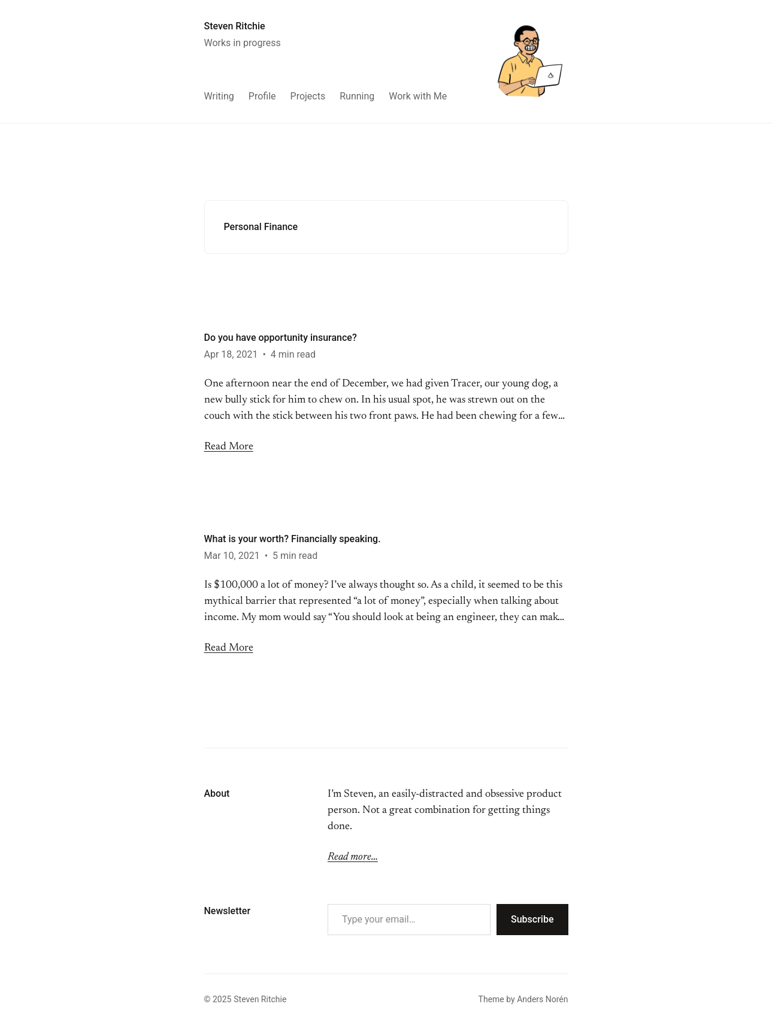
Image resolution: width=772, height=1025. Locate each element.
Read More (228, 447)
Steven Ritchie (234, 26)
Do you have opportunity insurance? (280, 337)
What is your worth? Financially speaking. (292, 539)
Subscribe (532, 919)
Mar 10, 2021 (232, 555)
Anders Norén (542, 999)
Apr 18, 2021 (231, 354)
